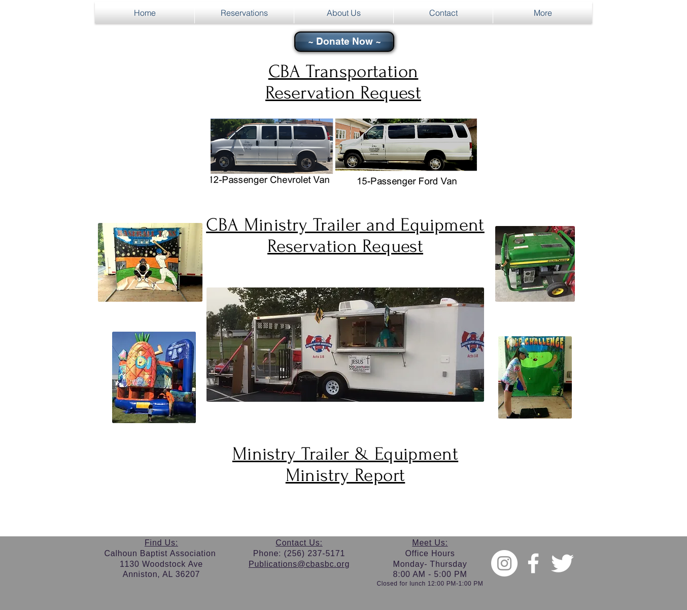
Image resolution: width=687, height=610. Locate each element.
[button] (244, 12)
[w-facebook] (533, 563)
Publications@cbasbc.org (299, 564)
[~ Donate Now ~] (344, 41)
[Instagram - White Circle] (504, 563)
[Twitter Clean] (562, 563)
